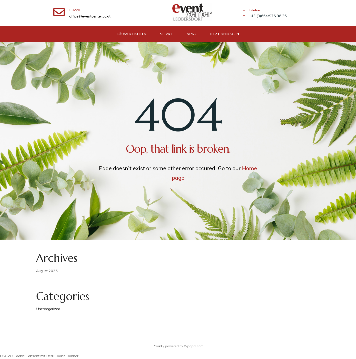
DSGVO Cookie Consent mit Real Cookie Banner (39, 356)
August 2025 (47, 270)
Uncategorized (48, 308)
